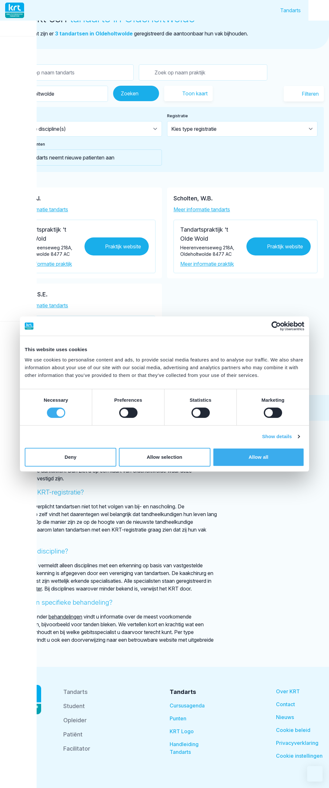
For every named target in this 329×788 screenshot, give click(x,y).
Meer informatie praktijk (45, 264)
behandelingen (65, 616)
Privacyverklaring (297, 743)
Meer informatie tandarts (40, 209)
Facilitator (76, 748)
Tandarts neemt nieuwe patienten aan (63, 157)
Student (74, 706)
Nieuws (285, 717)
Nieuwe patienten (28, 144)
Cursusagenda (187, 705)
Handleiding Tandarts (184, 748)
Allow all (259, 457)
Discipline (21, 115)
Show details (277, 436)
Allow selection (164, 457)
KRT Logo (182, 731)
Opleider (75, 720)
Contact (285, 704)
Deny (70, 457)
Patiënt (73, 734)
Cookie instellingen (299, 756)
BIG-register (28, 588)
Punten (178, 718)
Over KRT (288, 691)
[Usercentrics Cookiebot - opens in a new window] (276, 326)
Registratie (177, 115)
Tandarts (290, 10)
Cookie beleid (293, 730)
